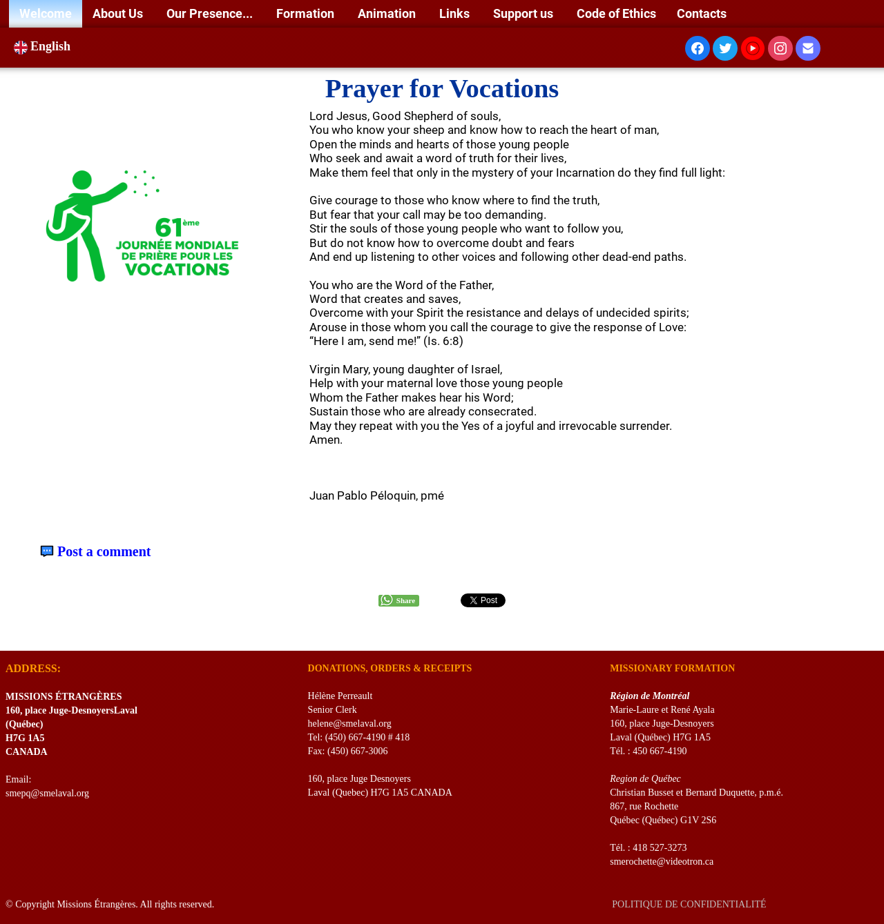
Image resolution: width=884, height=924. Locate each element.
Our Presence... (211, 13)
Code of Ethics (616, 13)
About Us (119, 13)
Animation (388, 13)
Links (455, 13)
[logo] (11, 633)
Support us (524, 13)
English (44, 46)
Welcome (45, 13)
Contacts (702, 13)
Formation (306, 13)
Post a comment (104, 551)
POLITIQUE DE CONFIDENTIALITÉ (690, 904)
